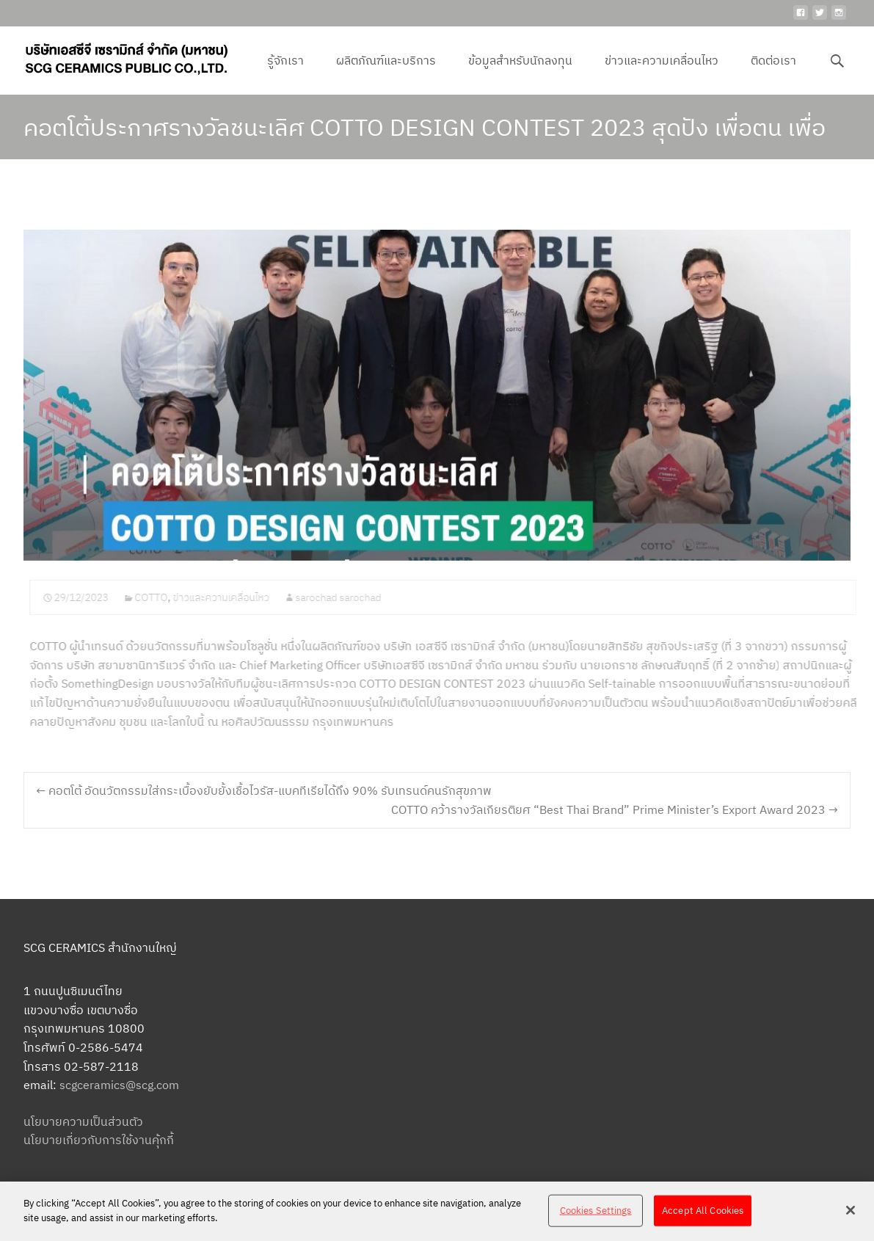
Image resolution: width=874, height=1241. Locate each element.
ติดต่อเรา (773, 73)
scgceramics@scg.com (119, 1084)
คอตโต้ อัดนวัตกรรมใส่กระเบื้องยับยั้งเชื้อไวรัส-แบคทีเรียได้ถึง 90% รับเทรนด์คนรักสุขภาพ (264, 790)
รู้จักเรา (285, 73)
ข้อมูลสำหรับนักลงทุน (520, 73)
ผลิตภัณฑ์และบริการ (386, 73)
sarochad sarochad (345, 597)
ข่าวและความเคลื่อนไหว (661, 73)
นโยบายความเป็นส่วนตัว (83, 1121)
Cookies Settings (596, 1216)
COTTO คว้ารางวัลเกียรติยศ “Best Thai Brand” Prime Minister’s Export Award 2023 (614, 809)
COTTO (158, 597)
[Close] (850, 1216)
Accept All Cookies (702, 1216)
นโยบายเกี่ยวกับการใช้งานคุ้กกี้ (98, 1139)
